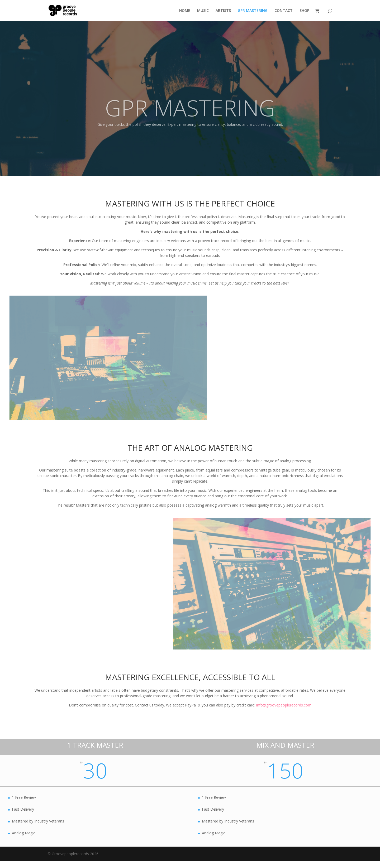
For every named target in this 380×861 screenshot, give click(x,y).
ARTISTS (223, 11)
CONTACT (283, 11)
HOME (184, 11)
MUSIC (203, 11)
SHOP (304, 11)
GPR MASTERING (253, 11)
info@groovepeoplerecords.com (283, 705)
